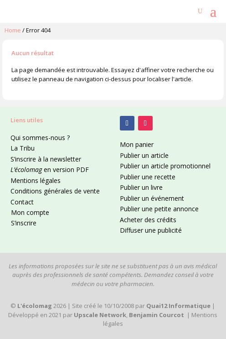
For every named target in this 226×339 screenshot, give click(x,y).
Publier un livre (141, 187)
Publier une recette (147, 176)
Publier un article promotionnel (165, 166)
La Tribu (22, 148)
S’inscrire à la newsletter (45, 159)
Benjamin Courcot (156, 315)
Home (13, 30)
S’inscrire (23, 223)
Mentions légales (35, 180)
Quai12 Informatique (178, 306)
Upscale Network (100, 315)
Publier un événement (152, 198)
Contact (22, 202)
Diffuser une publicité (151, 230)
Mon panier (137, 144)
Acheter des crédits (148, 219)
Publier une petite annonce (159, 208)
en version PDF (49, 169)
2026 (41, 306)
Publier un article (144, 155)
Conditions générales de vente (55, 191)
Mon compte (30, 212)
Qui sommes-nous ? (40, 137)
